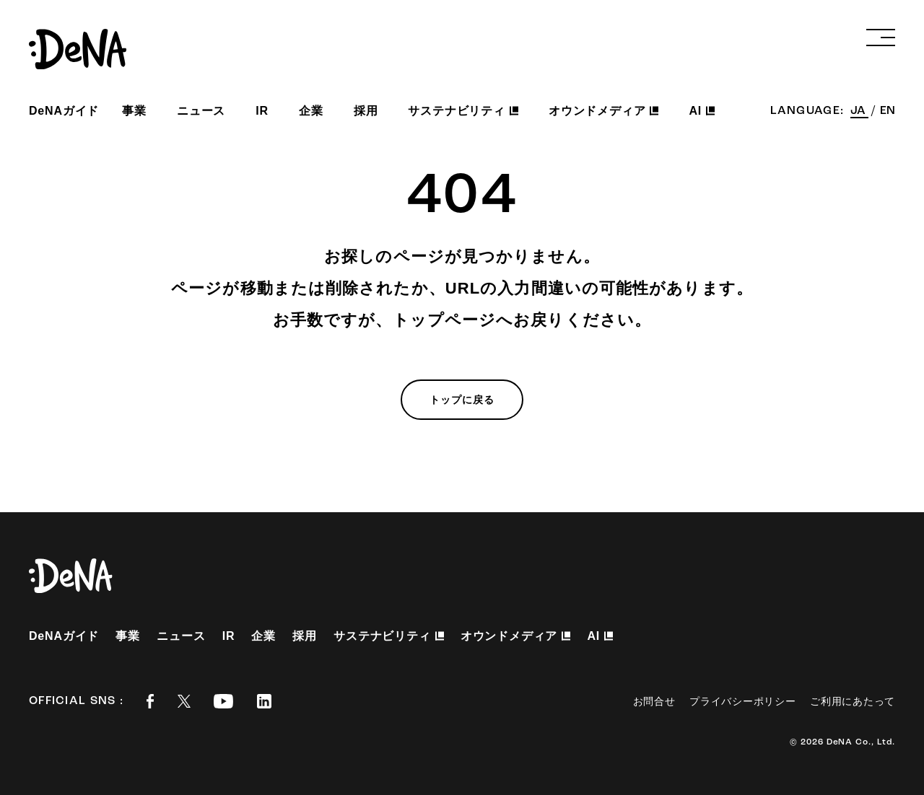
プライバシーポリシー (742, 701)
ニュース (201, 111)
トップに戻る (462, 399)
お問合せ (654, 701)
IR (262, 111)
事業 (134, 111)
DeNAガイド (64, 111)
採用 (366, 111)
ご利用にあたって (852, 701)
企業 (311, 111)
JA (859, 111)
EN (887, 111)
